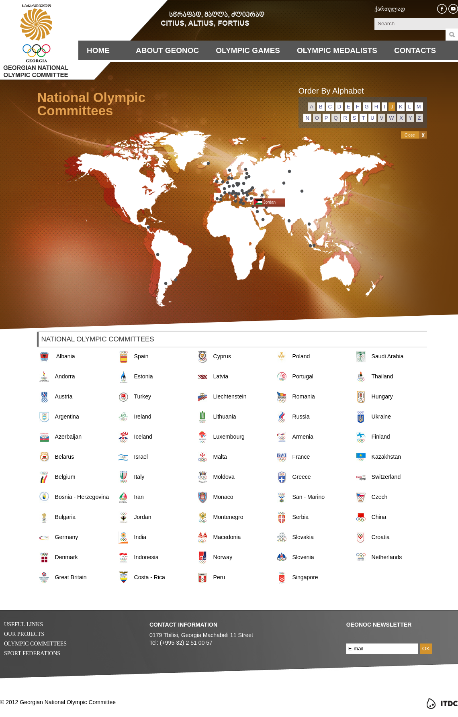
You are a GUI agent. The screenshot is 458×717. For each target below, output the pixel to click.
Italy (139, 477)
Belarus (64, 456)
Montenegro (228, 517)
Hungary (382, 396)
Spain (141, 356)
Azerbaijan (68, 436)
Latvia (221, 376)
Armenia (302, 436)
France (301, 456)
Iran (139, 497)
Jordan (142, 517)
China (379, 517)
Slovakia (303, 537)
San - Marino (308, 497)
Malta (220, 456)
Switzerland (386, 477)
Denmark (66, 557)
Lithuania (224, 416)
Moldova (224, 477)
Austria (64, 396)
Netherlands (387, 557)
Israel (141, 456)
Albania (65, 356)
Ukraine (381, 416)
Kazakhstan (386, 456)
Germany (66, 537)
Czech (380, 497)
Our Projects (24, 634)
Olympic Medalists (337, 50)
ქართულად (389, 9)
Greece (301, 477)
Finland (381, 436)
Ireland (142, 416)
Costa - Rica (149, 577)
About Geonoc (167, 50)
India (140, 537)
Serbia (300, 517)
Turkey (142, 396)
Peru (219, 577)
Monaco (223, 497)
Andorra (65, 376)
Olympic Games (248, 50)
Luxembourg (229, 436)
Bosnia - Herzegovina (82, 497)
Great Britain (71, 577)
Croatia (381, 537)
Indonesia (146, 557)
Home (98, 50)
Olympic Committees (35, 644)
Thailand (382, 376)
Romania (303, 396)
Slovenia (303, 557)
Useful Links (23, 624)
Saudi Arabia (388, 356)
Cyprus (222, 356)
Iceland (143, 436)
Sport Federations (32, 653)
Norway (223, 557)
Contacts (415, 50)
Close (410, 135)
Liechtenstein (230, 396)
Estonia (143, 376)
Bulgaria (65, 517)
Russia (301, 416)
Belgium (65, 477)
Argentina (67, 416)
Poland (301, 356)
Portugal (302, 376)
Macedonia (227, 537)
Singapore (305, 577)
